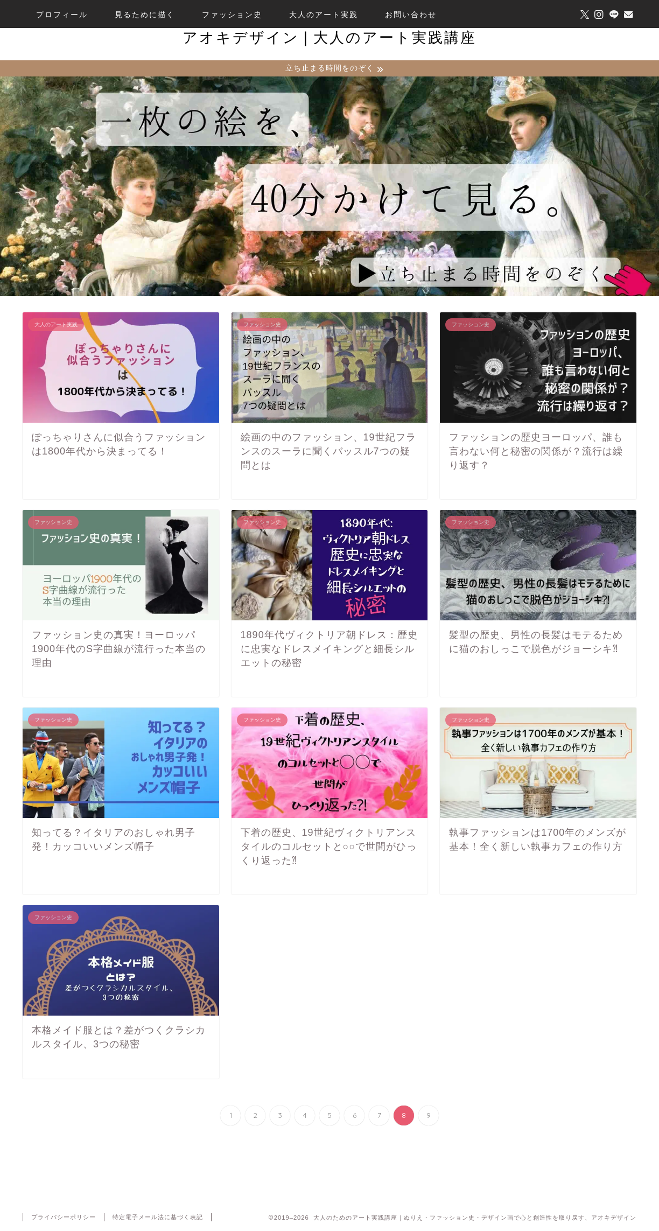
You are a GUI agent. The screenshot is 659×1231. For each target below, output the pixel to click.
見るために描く (145, 14)
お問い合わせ (411, 14)
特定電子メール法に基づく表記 (158, 1218)
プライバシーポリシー (63, 1218)
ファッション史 (232, 14)
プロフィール (62, 14)
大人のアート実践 (323, 14)
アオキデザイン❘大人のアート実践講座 (329, 37)
